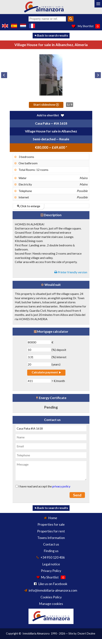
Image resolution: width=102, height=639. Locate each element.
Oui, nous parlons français (32, 26)
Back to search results (51, 35)
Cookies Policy (51, 597)
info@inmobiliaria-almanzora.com (53, 590)
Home (52, 518)
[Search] (71, 19)
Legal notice (51, 564)
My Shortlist (86, 26)
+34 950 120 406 (52, 557)
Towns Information (51, 538)
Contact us (51, 544)
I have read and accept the (43, 486)
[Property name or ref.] (47, 19)
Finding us (51, 551)
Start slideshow (46, 104)
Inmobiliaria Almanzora (36, 633)
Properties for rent (51, 531)
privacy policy (61, 486)
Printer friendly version (70, 272)
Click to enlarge (28, 206)
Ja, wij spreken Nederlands (23, 26)
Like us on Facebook (52, 584)
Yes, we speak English (5, 26)
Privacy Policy (51, 571)
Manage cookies (51, 604)
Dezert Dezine (86, 633)
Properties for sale (51, 524)
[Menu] (98, 3)
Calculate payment (46, 372)
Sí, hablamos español (14, 26)
